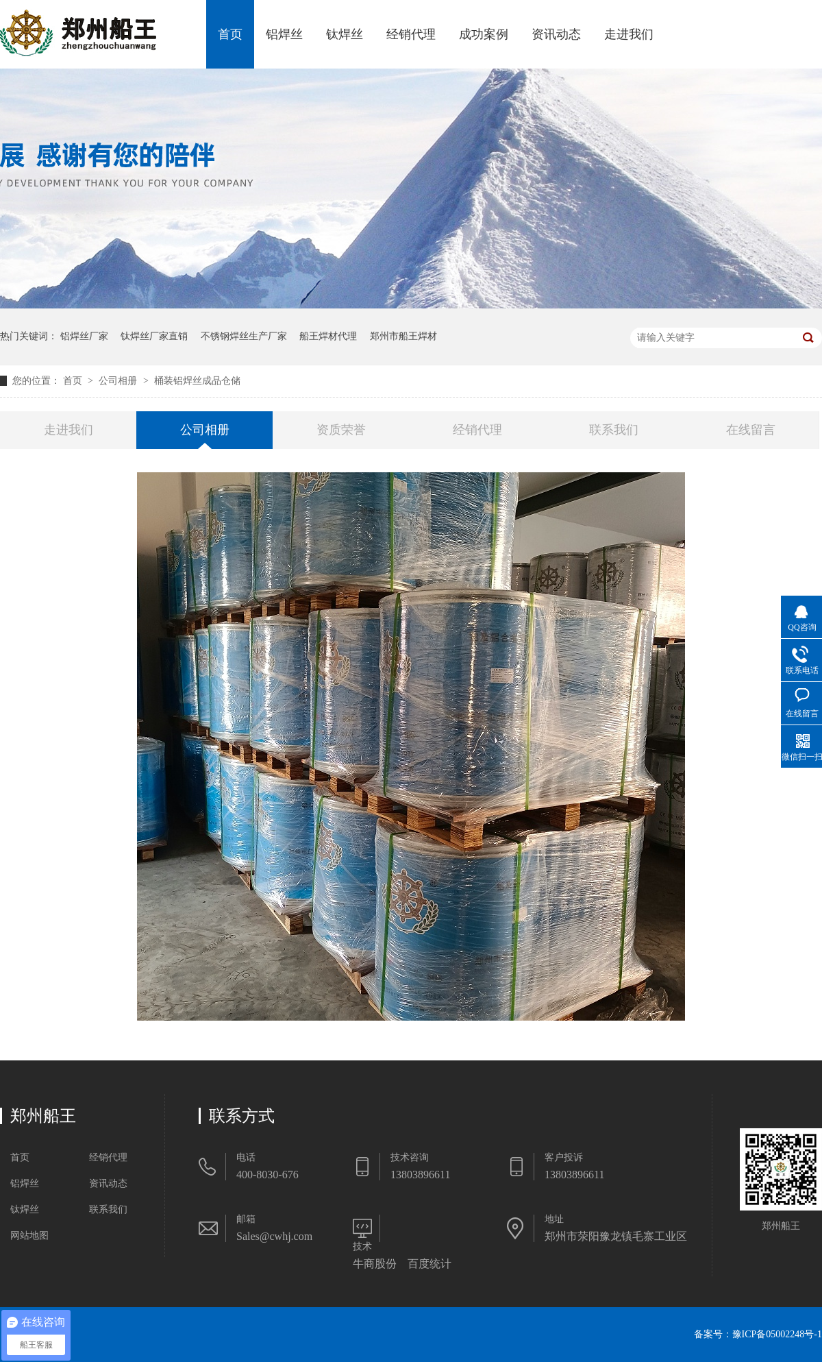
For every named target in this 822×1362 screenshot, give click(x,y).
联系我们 (613, 430)
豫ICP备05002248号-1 (777, 1334)
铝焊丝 (284, 34)
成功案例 (483, 34)
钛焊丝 (344, 34)
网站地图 (29, 1235)
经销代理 (411, 34)
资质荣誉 (341, 430)
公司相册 (119, 381)
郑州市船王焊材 (403, 336)
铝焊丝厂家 (84, 336)
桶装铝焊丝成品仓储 (197, 381)
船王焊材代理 (328, 336)
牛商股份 (375, 1263)
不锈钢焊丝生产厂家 (244, 336)
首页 (230, 34)
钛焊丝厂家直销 (154, 336)
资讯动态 (556, 34)
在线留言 (750, 430)
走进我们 (628, 34)
